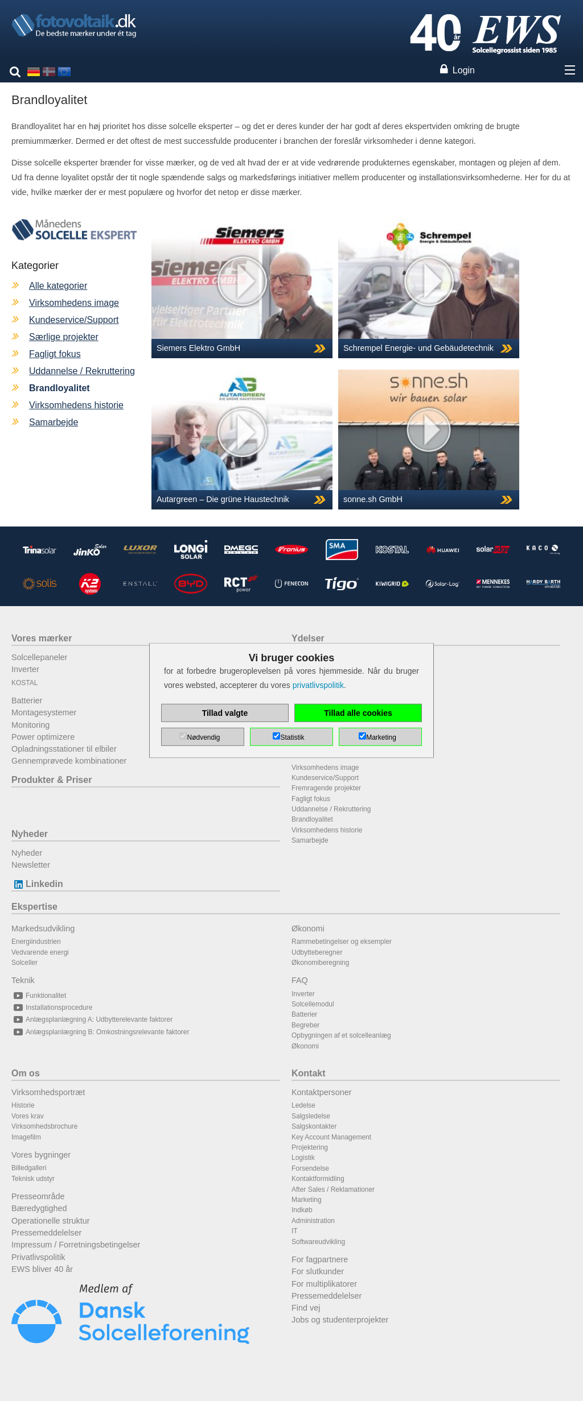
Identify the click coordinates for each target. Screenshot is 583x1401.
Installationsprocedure (51, 1008)
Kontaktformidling (318, 1179)
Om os (25, 1073)
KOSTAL (24, 683)
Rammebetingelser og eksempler (342, 942)
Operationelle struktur (50, 1220)
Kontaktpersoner (322, 1092)
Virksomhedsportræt (48, 1092)
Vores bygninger (41, 1154)
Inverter (25, 669)
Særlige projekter (63, 337)
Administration (313, 1221)
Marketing (307, 1200)
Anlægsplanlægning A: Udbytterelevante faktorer (92, 1019)
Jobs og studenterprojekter (340, 1319)
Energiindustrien (36, 942)
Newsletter (30, 864)
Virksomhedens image (74, 303)
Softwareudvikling (318, 1242)
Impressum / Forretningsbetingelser (75, 1244)
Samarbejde (53, 422)
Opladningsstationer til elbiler (64, 748)
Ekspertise (34, 906)
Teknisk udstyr (33, 1179)
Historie (23, 1105)
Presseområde (38, 1196)
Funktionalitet (38, 996)
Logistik (303, 1158)
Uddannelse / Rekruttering (82, 371)
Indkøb (302, 1210)
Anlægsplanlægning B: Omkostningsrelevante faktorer (100, 1032)
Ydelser (308, 638)
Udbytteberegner (317, 952)
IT (295, 1231)
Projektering (310, 1147)
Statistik (292, 737)
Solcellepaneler (39, 657)
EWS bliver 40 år (42, 1269)
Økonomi (308, 928)
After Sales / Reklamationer (333, 1189)
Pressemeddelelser (46, 1232)
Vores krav (27, 1116)
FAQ (300, 980)
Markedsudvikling (43, 928)
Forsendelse (310, 1168)
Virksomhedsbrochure (44, 1126)
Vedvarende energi (40, 952)
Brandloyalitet (312, 819)
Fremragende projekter (326, 788)
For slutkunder (318, 1271)
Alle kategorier (58, 286)
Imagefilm (26, 1137)
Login (464, 70)
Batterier (26, 700)
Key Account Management (331, 1137)
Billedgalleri (28, 1168)
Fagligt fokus (55, 354)
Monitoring (30, 724)
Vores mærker (41, 638)
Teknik (23, 980)
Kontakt (309, 1073)
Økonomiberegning (320, 963)
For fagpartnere (320, 1259)
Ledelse (303, 1105)
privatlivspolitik (318, 685)
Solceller (24, 963)
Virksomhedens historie (76, 405)
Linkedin (37, 884)
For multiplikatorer (324, 1283)
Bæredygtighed (39, 1208)
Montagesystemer (43, 712)
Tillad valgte (225, 713)
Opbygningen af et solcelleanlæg (341, 1035)
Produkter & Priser (51, 780)
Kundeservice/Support (73, 320)
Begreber (305, 1025)
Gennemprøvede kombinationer (68, 760)
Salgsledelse (311, 1116)
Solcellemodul (313, 1004)
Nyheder (29, 834)
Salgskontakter (314, 1126)
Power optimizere (43, 736)
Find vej (306, 1307)
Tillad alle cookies (358, 713)
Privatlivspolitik (38, 1257)
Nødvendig (203, 737)
